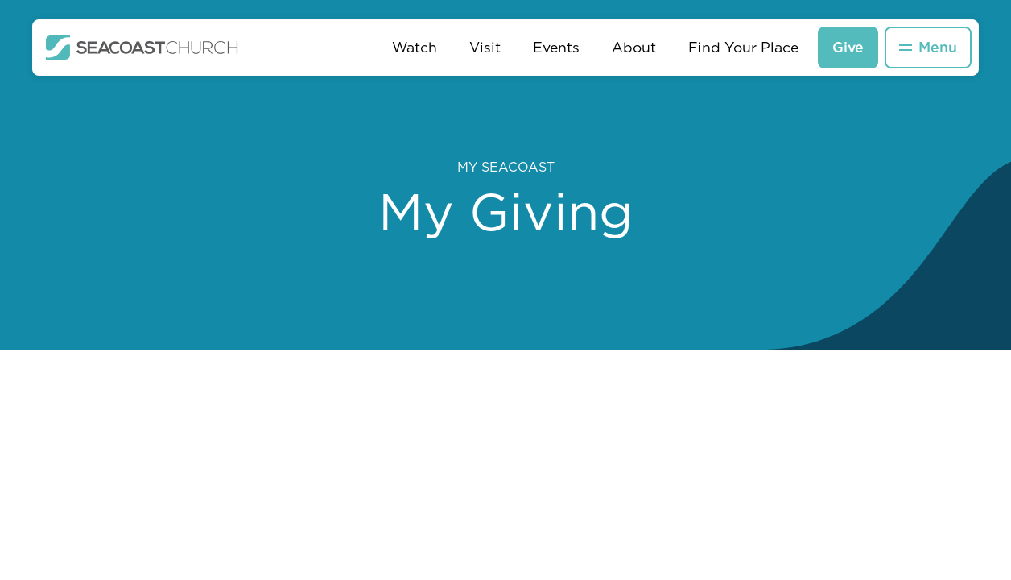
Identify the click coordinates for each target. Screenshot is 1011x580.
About (634, 47)
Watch (414, 47)
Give (848, 47)
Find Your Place (743, 47)
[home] (142, 47)
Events (556, 47)
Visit (485, 47)
